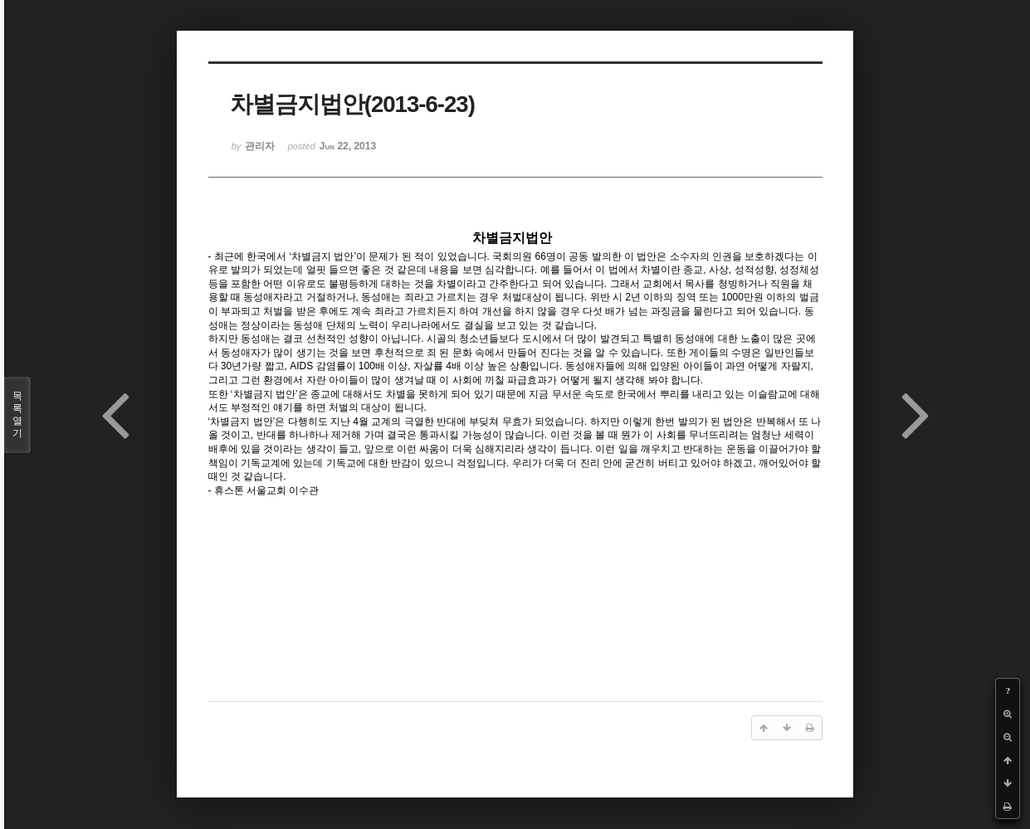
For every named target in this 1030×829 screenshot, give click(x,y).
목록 (17, 415)
